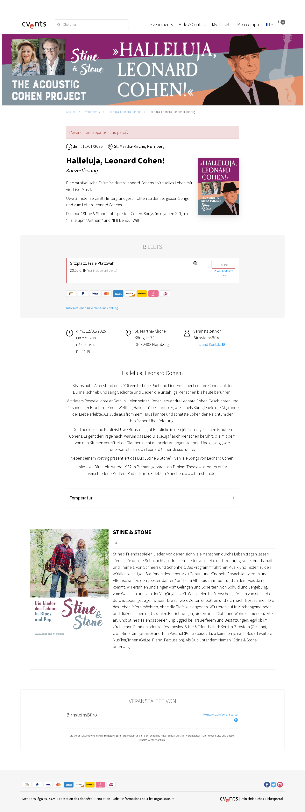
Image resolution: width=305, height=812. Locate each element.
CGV (52, 798)
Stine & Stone (132, 532)
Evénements (92, 112)
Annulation (102, 798)
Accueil (70, 112)
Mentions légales (34, 798)
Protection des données (74, 798)
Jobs (115, 798)
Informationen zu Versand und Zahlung (92, 308)
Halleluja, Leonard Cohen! (124, 112)
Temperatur (80, 498)
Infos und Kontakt (209, 344)
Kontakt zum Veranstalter (220, 714)
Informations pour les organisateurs (148, 798)
